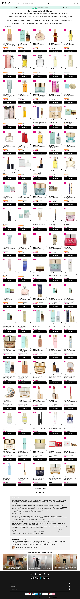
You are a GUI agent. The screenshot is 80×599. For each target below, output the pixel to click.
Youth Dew (70, 16)
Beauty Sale (64, 3)
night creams (52, 13)
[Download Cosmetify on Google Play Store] (45, 578)
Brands (53, 3)
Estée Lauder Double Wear (18, 521)
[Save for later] (14, 41)
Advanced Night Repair (13, 16)
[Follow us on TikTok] (49, 574)
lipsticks (46, 13)
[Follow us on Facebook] (35, 574)
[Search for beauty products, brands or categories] (33, 3)
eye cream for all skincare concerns (35, 13)
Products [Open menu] (58, 3)
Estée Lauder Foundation (41, 16)
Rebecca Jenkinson (25, 547)
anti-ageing (30, 516)
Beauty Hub (70, 3)
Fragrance (50, 16)
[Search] (48, 3)
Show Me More (40, 492)
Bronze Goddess (23, 16)
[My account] (77, 3)
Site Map (55, 597)
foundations (14, 517)
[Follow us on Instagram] (31, 574)
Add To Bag (9, 51)
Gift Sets (56, 16)
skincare (14, 501)
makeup (18, 501)
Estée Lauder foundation (21, 514)
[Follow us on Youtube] (40, 574)
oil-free (35, 521)
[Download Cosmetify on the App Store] (34, 578)
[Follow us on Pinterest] (44, 574)
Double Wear (31, 16)
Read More (66, 13)
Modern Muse (63, 16)
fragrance (25, 501)
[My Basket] (75, 3)
